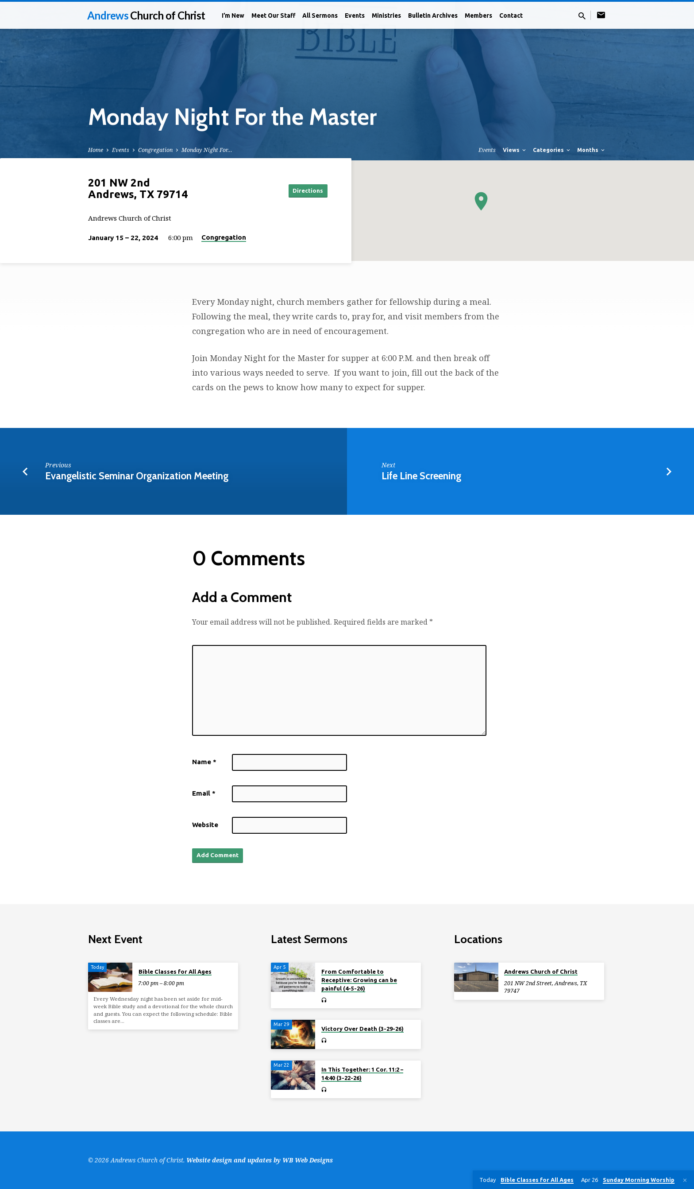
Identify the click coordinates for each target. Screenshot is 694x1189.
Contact (511, 15)
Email (204, 793)
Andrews (146, 15)
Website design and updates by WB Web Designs (259, 1160)
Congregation (155, 150)
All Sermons (320, 15)
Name (204, 761)
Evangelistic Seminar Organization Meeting (136, 476)
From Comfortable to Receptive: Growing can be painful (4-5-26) (359, 979)
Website (205, 824)
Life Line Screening (421, 476)
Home (95, 150)
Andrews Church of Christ (541, 971)
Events (355, 15)
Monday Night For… (206, 150)
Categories (552, 150)
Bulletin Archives (433, 15)
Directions (305, 190)
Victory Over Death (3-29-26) (362, 1029)
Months (591, 150)
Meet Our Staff (273, 15)
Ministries (386, 15)
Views (515, 150)
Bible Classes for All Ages (175, 971)
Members (478, 15)
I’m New (233, 15)
